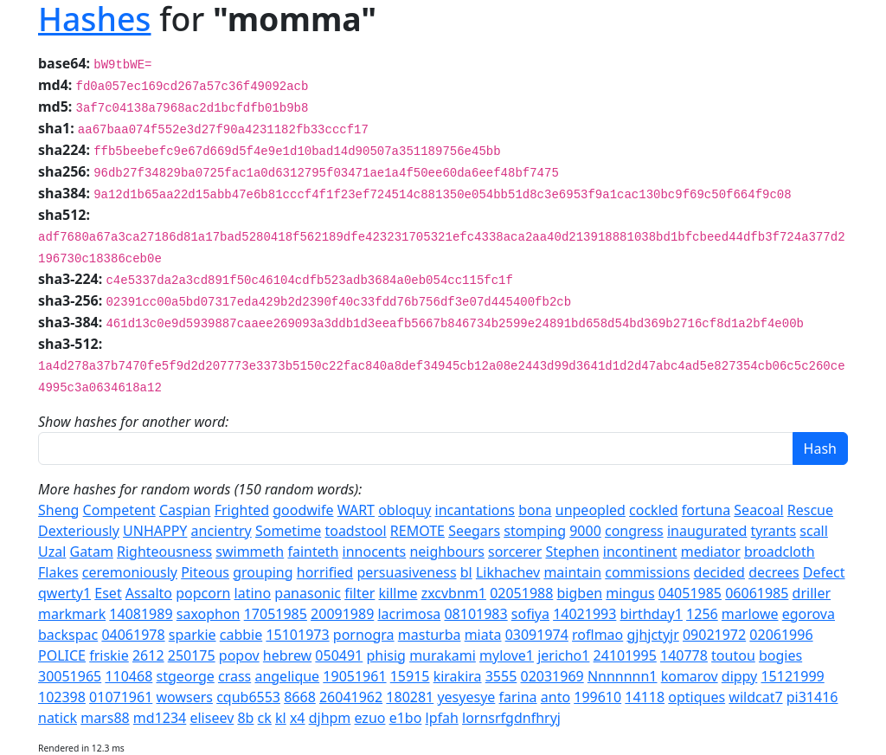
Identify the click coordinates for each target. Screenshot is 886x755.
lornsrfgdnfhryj (511, 717)
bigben (580, 593)
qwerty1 (64, 593)
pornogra (364, 634)
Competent (119, 509)
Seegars (474, 530)
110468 (128, 676)
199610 (597, 697)
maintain (572, 572)
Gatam (91, 551)
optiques (696, 697)
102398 (62, 697)
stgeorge (185, 676)
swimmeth (249, 551)
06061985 (756, 593)
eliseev (211, 717)
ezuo (370, 717)
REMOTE (417, 530)
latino (253, 593)
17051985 (275, 613)
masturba (429, 634)
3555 (501, 676)
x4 (297, 717)
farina (518, 697)
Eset (107, 593)
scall (813, 530)
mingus (630, 593)
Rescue (810, 509)
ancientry (221, 530)
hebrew (287, 655)
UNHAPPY (155, 530)
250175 (191, 655)
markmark (72, 613)
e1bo (405, 717)
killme (398, 593)
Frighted (242, 509)
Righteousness (164, 551)
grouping (262, 572)
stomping (535, 530)
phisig (386, 655)
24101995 (625, 655)
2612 (148, 655)
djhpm (330, 717)
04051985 (690, 593)
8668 (300, 697)
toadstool (355, 530)
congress (634, 530)
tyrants (774, 530)
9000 (585, 530)
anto (555, 697)
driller (812, 593)
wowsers (184, 697)
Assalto (148, 593)
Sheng (58, 509)
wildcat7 (755, 697)
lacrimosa (408, 613)
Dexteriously (78, 530)
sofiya (530, 613)
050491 (339, 655)
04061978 (132, 634)
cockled (653, 509)
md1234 (159, 717)
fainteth (312, 551)
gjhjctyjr (652, 634)
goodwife (303, 509)
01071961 (120, 697)
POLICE (62, 655)
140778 (684, 655)
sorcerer (515, 551)
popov (239, 655)
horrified (325, 572)
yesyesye (466, 697)
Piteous (205, 572)
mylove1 (506, 655)
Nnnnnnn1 (622, 676)
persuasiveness (406, 572)
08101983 (475, 613)
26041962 (350, 697)
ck (265, 717)
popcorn (203, 593)
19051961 (354, 676)
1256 (702, 613)
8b (245, 717)
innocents (375, 551)
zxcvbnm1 (453, 593)
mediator (711, 551)
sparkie (192, 634)
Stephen (572, 551)
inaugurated (707, 530)
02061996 (780, 634)
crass (234, 676)
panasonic (307, 593)
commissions (647, 572)
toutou (733, 655)
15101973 (297, 634)
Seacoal (758, 509)
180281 (409, 697)
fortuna (706, 509)
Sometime (288, 530)
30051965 (69, 676)
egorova (808, 613)
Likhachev (508, 572)
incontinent (640, 551)
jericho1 (563, 655)
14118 (644, 697)
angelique (286, 676)
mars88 (105, 717)
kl (280, 717)
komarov (689, 676)
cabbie (241, 634)
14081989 (140, 613)
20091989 (342, 613)
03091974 (536, 634)
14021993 (584, 613)
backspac (68, 634)
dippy (740, 676)
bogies (780, 655)
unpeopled (590, 509)
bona (534, 509)
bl (466, 572)
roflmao (597, 634)
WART (356, 509)
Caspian (185, 509)
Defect (824, 572)
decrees (773, 572)
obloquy (404, 509)
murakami (442, 655)
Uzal (52, 551)
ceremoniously (129, 572)
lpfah (442, 717)
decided (719, 572)
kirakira (457, 676)
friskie (109, 655)
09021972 (714, 634)
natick (57, 717)
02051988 (521, 593)
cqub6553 (248, 697)
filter (359, 593)
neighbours (446, 551)
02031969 (551, 676)
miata (483, 634)
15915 (410, 676)
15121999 (792, 676)
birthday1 (651, 613)
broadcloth (779, 551)
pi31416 (812, 697)
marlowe (750, 613)
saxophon (209, 613)
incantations (475, 509)
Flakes (58, 572)
